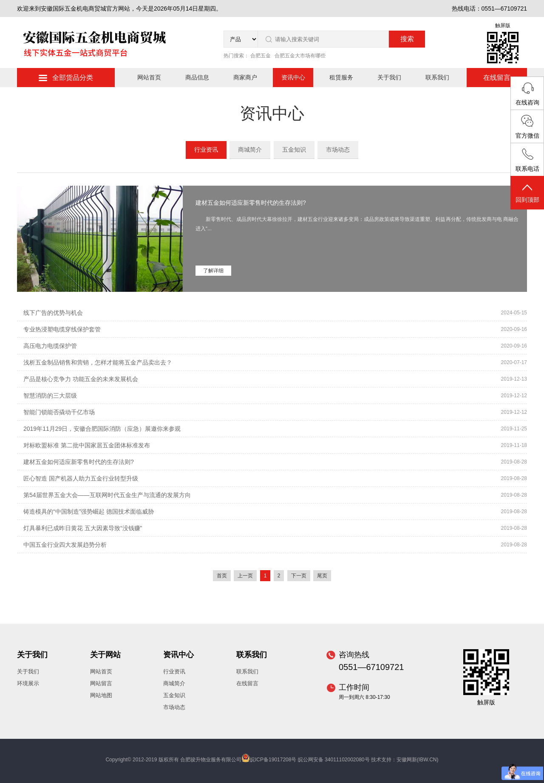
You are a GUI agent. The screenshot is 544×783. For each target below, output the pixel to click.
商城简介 (250, 149)
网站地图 (101, 695)
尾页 (322, 576)
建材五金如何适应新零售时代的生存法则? (251, 202)
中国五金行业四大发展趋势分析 (65, 544)
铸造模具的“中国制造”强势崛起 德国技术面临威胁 (88, 511)
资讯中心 (293, 77)
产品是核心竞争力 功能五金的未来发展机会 (80, 379)
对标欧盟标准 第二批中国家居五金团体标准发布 (86, 445)
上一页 (245, 576)
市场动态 (338, 149)
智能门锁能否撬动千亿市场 (59, 412)
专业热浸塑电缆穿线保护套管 (62, 329)
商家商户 (245, 77)
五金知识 (294, 149)
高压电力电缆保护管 (50, 345)
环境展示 (28, 683)
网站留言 (101, 683)
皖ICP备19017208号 (273, 760)
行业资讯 (206, 149)
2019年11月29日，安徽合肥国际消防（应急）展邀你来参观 (102, 428)
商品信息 (197, 77)
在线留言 (496, 77)
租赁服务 (341, 77)
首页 (222, 576)
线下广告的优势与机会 (53, 312)
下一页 (298, 576)
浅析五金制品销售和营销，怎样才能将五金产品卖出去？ (97, 362)
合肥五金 (260, 56)
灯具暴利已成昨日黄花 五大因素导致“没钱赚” (82, 528)
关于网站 (105, 654)
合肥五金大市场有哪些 (300, 56)
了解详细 (213, 271)
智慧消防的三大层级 (50, 395)
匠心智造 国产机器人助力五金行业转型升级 (80, 478)
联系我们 (437, 77)
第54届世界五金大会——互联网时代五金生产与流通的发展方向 (107, 495)
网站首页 (149, 77)
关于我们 (389, 77)
